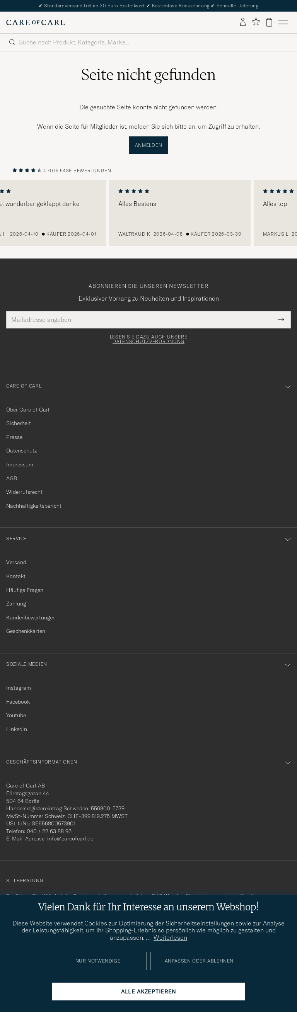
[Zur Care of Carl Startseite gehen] (35, 22)
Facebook (18, 701)
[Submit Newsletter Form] (280, 319)
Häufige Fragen (24, 590)
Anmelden (148, 145)
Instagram (18, 687)
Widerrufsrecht (24, 491)
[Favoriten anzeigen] (256, 22)
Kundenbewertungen (31, 617)
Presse (14, 437)
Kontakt (16, 576)
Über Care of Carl (28, 409)
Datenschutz (21, 450)
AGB (11, 478)
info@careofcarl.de (70, 838)
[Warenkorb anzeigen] (269, 22)
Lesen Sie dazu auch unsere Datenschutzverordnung (149, 339)
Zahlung (16, 603)
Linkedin (16, 729)
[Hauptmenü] (283, 22)
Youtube (16, 715)
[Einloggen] (243, 22)
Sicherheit (18, 423)
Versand (16, 562)
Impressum (19, 464)
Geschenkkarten (25, 631)
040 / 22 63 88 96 (49, 831)
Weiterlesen (170, 937)
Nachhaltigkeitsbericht (33, 505)
